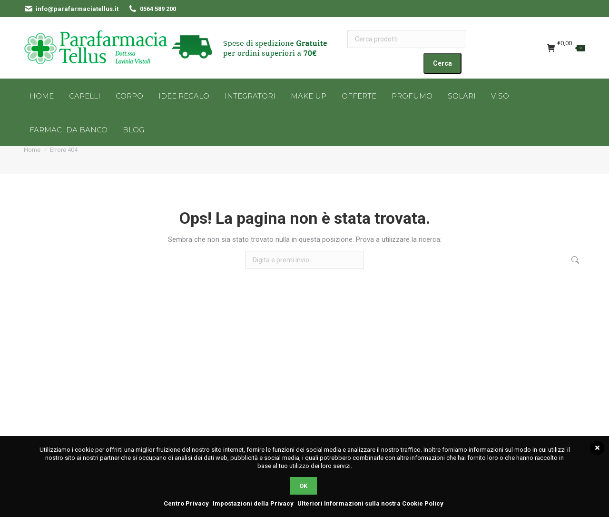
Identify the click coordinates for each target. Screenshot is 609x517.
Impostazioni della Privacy (253, 503)
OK (303, 485)
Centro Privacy (186, 503)
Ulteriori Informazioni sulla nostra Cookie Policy (370, 503)
